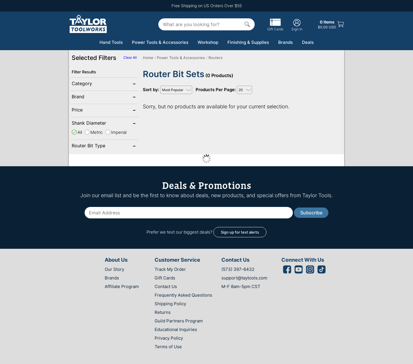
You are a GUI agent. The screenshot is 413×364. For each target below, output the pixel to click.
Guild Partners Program (179, 321)
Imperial (118, 132)
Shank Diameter (90, 123)
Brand (90, 97)
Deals (308, 42)
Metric (96, 132)
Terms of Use (168, 347)
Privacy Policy (169, 338)
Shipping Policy (170, 304)
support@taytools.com (244, 278)
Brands (285, 42)
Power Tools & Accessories (160, 42)
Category (90, 84)
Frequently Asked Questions (183, 295)
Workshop (208, 42)
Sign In (296, 24)
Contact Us (166, 286)
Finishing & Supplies (248, 42)
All (79, 132)
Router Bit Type (90, 146)
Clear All (130, 57)
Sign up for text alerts (240, 232)
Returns (163, 312)
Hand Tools (111, 42)
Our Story (114, 269)
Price (90, 110)
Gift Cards (275, 27)
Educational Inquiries (176, 329)
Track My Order (170, 269)
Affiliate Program (122, 286)
